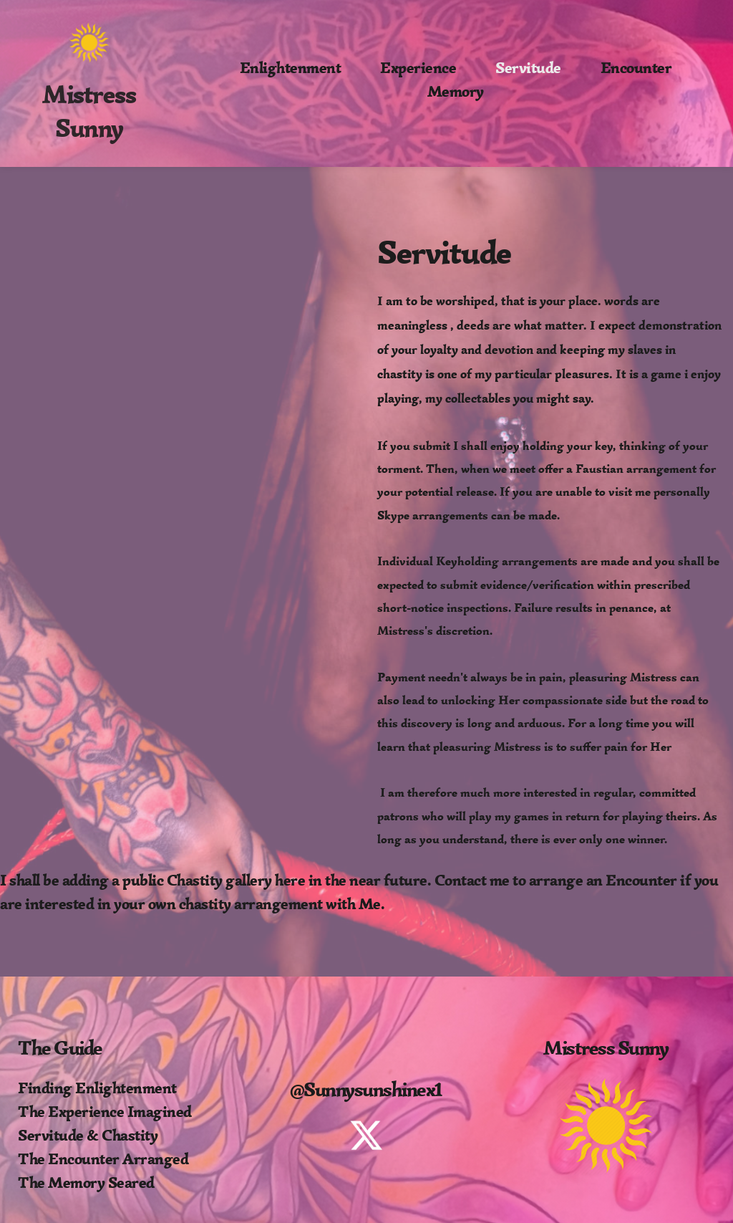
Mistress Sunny (91, 111)
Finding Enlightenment (97, 1088)
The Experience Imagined (105, 1111)
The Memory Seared (86, 1182)
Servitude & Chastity (87, 1135)
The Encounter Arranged (103, 1158)
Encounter (641, 880)
